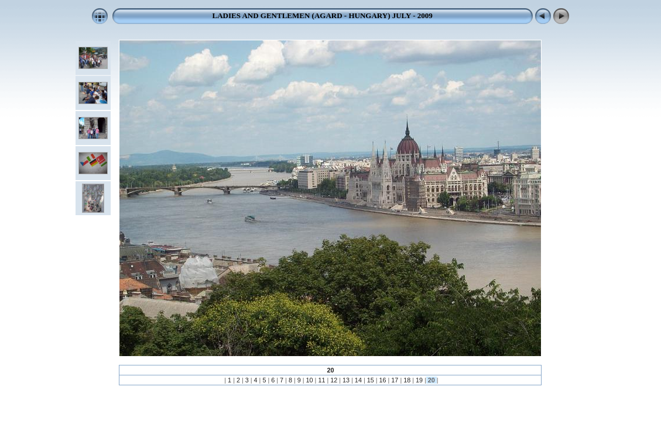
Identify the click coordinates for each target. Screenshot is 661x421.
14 (358, 380)
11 (321, 380)
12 (333, 380)
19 (419, 380)
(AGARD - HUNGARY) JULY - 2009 (371, 15)
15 (370, 380)
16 (383, 380)
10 (309, 380)
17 (394, 380)
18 (407, 380)
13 (346, 380)
